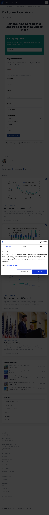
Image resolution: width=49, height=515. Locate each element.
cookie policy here (12, 265)
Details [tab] (24, 246)
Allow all (39, 271)
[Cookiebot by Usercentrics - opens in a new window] (40, 242)
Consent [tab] (8, 246)
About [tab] (40, 246)
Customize (24, 271)
